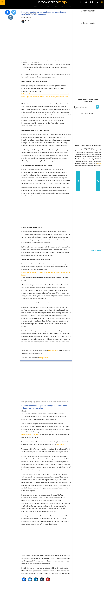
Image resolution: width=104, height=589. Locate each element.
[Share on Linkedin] (36, 579)
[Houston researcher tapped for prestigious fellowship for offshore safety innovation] (46, 381)
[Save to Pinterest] (48, 579)
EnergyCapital (43, 358)
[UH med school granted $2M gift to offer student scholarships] (88, 130)
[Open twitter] (86, 2)
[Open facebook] (80, 2)
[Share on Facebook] (24, 579)
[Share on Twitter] (30, 579)
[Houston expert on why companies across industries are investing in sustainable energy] (46, 42)
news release (60, 444)
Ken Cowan (28, 21)
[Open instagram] (91, 2)
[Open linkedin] (96, 2)
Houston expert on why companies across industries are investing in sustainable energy (43, 13)
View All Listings (96, 251)
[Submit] (102, 2)
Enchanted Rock (53, 350)
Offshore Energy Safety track (30, 434)
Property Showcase (88, 113)
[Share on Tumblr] (42, 579)
